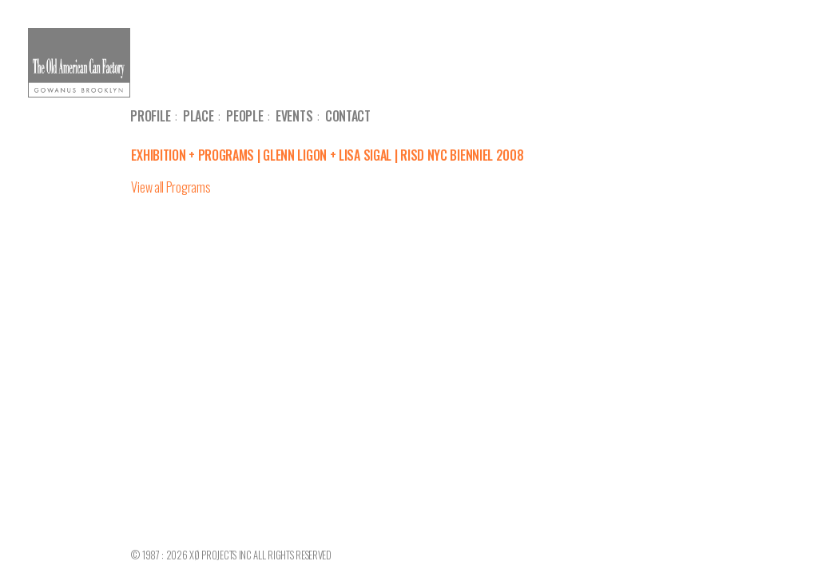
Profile (150, 115)
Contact (348, 115)
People (244, 115)
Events (294, 115)
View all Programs (170, 187)
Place (198, 115)
